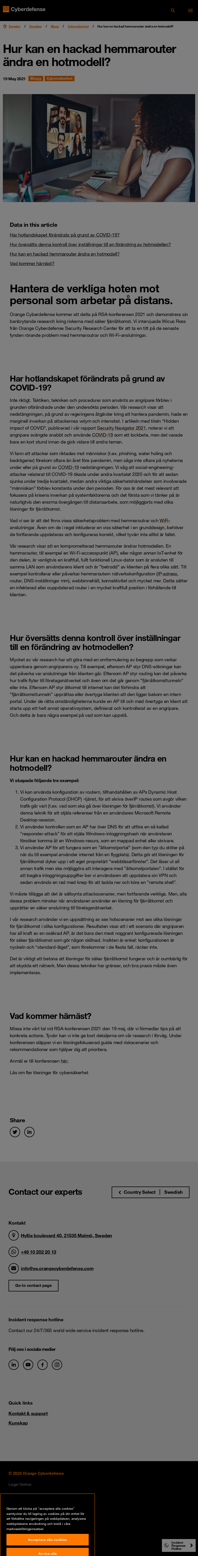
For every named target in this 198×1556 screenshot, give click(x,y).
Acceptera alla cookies (47, 1547)
